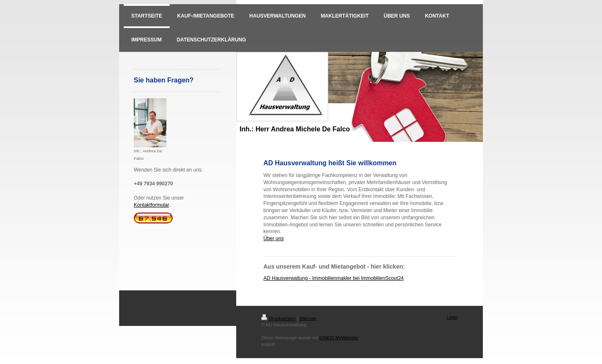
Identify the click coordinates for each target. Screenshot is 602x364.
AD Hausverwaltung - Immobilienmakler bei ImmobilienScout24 (333, 278)
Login (452, 317)
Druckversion (278, 318)
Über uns (273, 238)
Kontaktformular (151, 205)
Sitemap (307, 318)
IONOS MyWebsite (338, 337)
